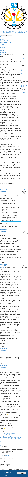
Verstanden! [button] (22, 473)
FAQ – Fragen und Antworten (5, 32)
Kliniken (20, 31)
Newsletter (16, 32)
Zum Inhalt (2, 0)
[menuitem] (2, 38)
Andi (23, 229)
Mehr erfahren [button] (4, 475)
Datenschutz (7, 455)
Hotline (12, 32)
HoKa (23, 58)
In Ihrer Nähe (25, 31)
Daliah (23, 50)
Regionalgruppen (15, 31)
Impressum (2, 455)
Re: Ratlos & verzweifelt (3, 190)
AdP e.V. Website (9, 31)
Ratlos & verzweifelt (5, 42)
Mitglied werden (3, 31)
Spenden (6, 33)
